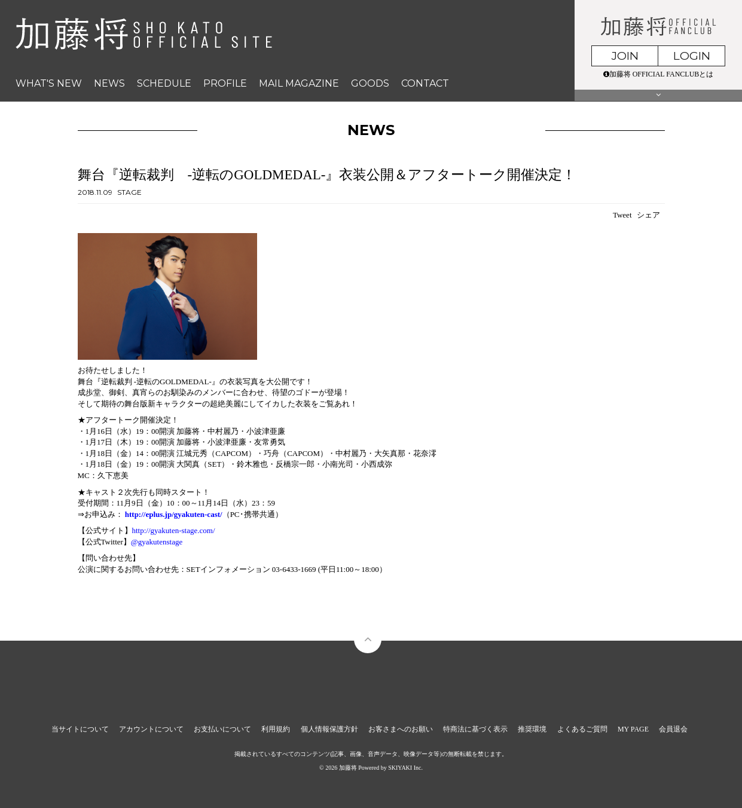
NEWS (109, 83)
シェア (648, 214)
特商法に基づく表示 (475, 729)
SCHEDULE (164, 83)
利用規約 (275, 729)
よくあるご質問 (582, 729)
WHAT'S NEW (49, 83)
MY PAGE (633, 729)
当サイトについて (80, 729)
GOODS (370, 83)
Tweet (622, 214)
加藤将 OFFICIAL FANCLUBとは (658, 74)
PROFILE (225, 83)
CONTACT (425, 83)
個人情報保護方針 (329, 729)
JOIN (625, 56)
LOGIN (691, 56)
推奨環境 (532, 729)
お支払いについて (222, 729)
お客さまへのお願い (400, 729)
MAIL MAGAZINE (299, 83)
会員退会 (673, 729)
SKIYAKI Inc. (405, 767)
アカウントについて (151, 729)
